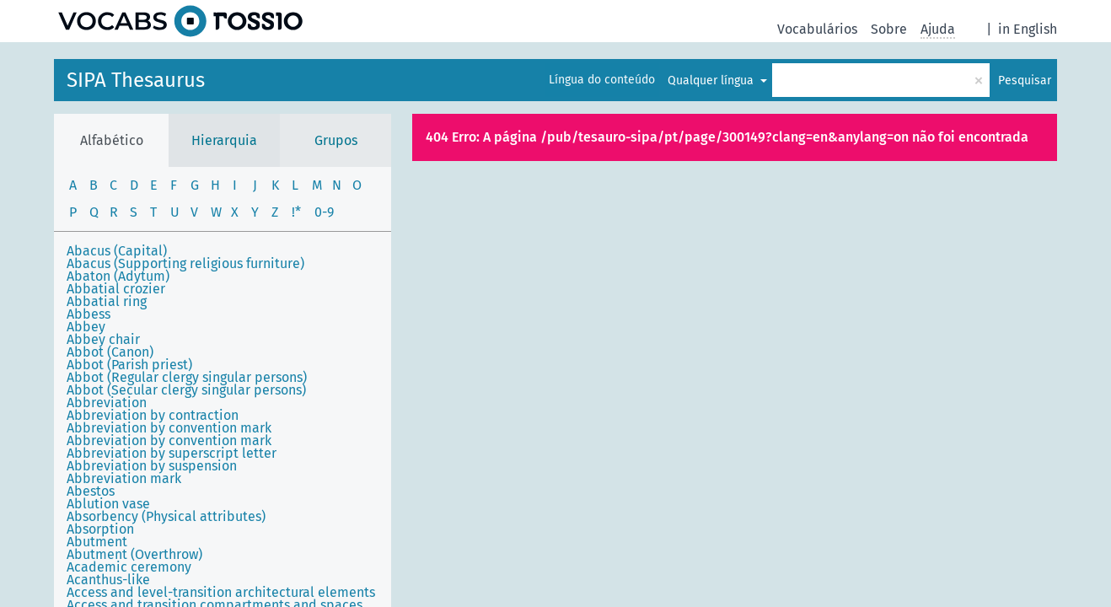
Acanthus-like (108, 579)
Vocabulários (817, 29)
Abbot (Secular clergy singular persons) (186, 390)
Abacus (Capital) (117, 250)
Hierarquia (224, 140)
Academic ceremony (129, 567)
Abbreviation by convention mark (169, 428)
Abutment (97, 541)
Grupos (335, 140)
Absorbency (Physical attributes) (166, 516)
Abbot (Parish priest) (129, 364)
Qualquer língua (712, 80)
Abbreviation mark (124, 478)
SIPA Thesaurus (136, 80)
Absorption (100, 529)
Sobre (889, 29)
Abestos (91, 491)
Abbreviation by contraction (153, 415)
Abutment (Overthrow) (134, 554)
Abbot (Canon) (110, 352)
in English (1027, 29)
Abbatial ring (107, 301)
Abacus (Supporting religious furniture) (185, 263)
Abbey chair (103, 339)
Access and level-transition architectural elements (221, 592)
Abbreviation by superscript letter (171, 453)
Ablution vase (108, 503)
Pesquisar (1024, 80)
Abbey (86, 326)
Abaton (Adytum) (118, 276)
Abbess (88, 314)
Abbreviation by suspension (152, 465)
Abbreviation (107, 402)
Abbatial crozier (116, 288)
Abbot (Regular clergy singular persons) (187, 377)
